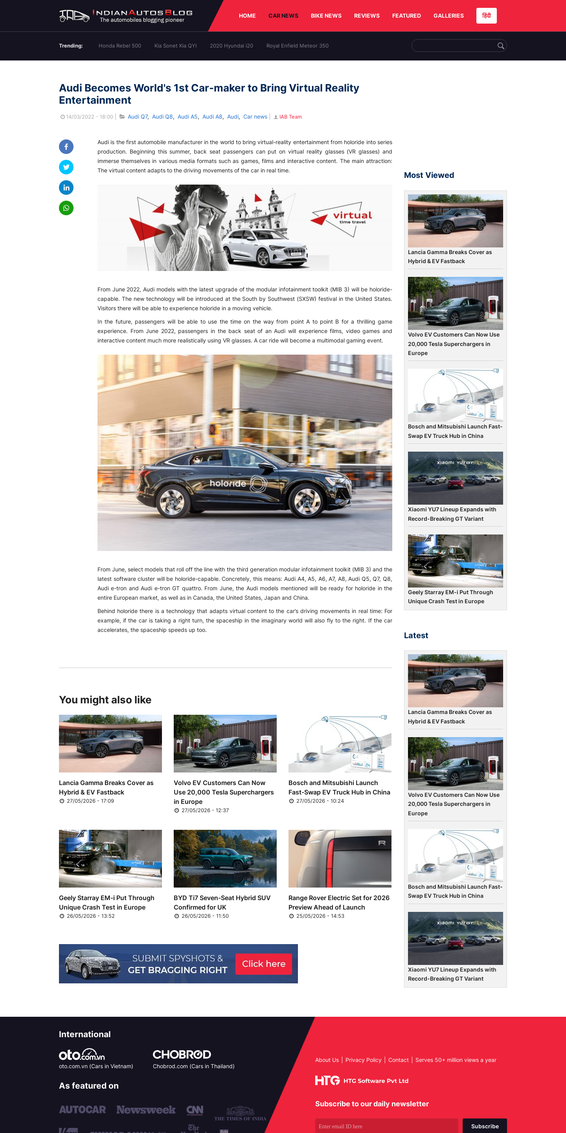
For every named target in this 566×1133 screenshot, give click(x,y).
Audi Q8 (162, 116)
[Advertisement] (455, 119)
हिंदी (486, 15)
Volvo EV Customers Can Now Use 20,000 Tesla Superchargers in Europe (224, 792)
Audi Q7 (137, 116)
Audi (233, 116)
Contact (398, 1059)
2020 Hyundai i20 (231, 45)
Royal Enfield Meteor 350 (297, 45)
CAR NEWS (283, 15)
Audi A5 (188, 116)
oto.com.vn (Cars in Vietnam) (96, 1066)
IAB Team (287, 116)
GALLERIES (449, 15)
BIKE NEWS (326, 15)
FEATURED (406, 15)
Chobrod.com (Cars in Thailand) (194, 1066)
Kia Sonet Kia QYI (175, 45)
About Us (327, 1059)
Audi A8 (212, 116)
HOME (247, 15)
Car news (255, 116)
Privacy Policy (363, 1059)
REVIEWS (367, 15)
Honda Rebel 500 (120, 45)
